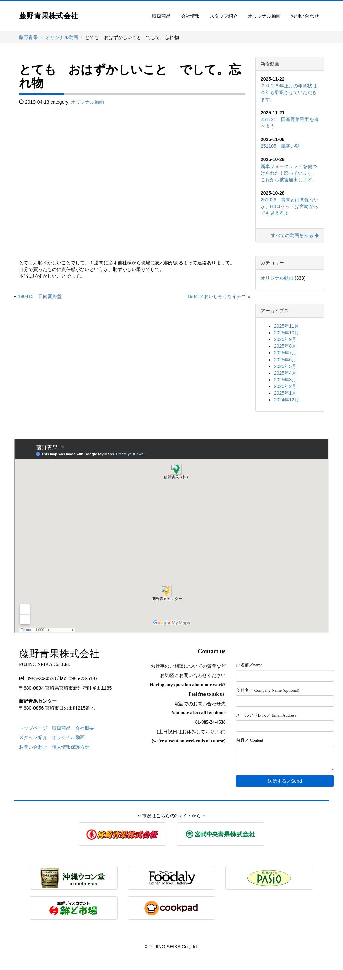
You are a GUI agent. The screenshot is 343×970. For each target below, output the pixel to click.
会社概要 (84, 728)
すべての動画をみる (295, 235)
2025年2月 (285, 386)
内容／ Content (249, 740)
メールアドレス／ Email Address (266, 715)
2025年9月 (285, 339)
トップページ (33, 728)
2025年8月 (285, 346)
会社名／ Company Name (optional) (267, 690)
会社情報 (190, 16)
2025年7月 (285, 352)
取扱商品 (161, 16)
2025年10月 (286, 332)
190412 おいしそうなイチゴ (217, 296)
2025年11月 (286, 326)
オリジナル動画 (264, 16)
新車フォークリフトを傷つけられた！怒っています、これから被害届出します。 (289, 173)
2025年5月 (285, 366)
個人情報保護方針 (70, 747)
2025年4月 (285, 373)
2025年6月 (285, 359)
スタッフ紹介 (224, 16)
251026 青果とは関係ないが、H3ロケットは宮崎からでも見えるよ (290, 206)
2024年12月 (286, 399)
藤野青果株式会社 (48, 16)
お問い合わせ (305, 16)
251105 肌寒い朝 (280, 146)
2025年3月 (285, 379)
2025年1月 (285, 393)
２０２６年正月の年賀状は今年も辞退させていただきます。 (289, 92)
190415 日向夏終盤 (40, 296)
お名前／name (249, 665)
